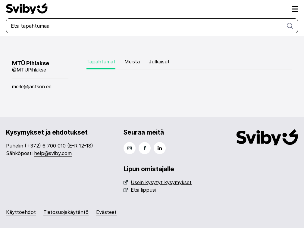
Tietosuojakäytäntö (66, 212)
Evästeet (106, 212)
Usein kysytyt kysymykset (158, 182)
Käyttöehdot (21, 212)
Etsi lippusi (140, 190)
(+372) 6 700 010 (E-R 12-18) (59, 146)
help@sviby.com (53, 153)
